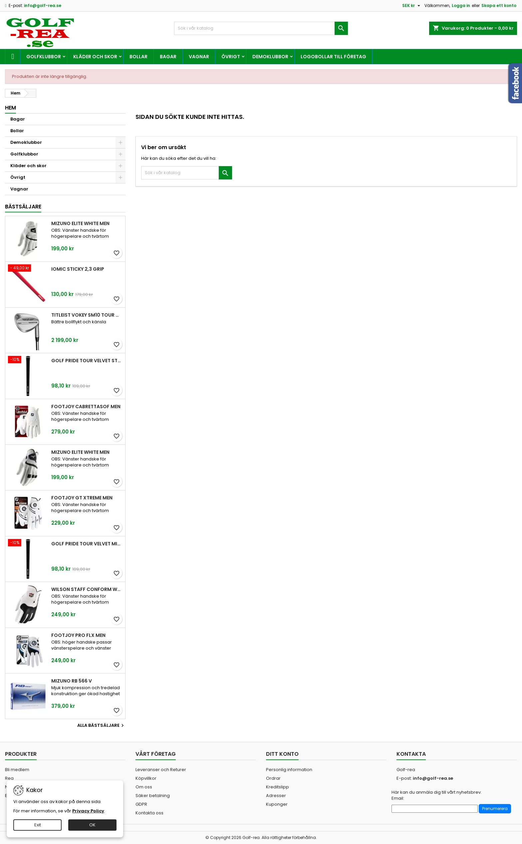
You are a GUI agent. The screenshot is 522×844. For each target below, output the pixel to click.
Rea (9, 778)
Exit (37, 825)
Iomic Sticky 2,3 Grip (77, 269)
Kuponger (277, 804)
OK (92, 825)
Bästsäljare (23, 206)
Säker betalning (152, 795)
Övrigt (230, 56)
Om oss (143, 787)
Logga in (461, 5)
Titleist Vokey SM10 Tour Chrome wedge (87, 315)
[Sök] (261, 28)
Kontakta (411, 754)
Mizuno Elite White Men (80, 223)
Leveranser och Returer (160, 769)
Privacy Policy (88, 811)
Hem (10, 108)
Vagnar (199, 56)
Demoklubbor (270, 56)
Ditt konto (282, 754)
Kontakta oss (149, 813)
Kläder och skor (95, 56)
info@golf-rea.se (42, 5)
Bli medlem (17, 769)
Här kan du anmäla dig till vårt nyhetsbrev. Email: (437, 795)
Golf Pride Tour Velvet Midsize (87, 543)
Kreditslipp (277, 787)
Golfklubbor (43, 56)
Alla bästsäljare (101, 725)
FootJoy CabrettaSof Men (86, 406)
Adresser (276, 795)
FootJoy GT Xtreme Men (82, 497)
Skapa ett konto (498, 5)
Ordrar (273, 778)
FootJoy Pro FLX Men (78, 635)
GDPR (141, 804)
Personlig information (289, 769)
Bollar (138, 56)
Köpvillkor (145, 778)
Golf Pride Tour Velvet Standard (87, 360)
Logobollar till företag (333, 56)
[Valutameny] (412, 5)
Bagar (168, 56)
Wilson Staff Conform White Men (87, 589)
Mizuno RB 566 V (71, 681)
